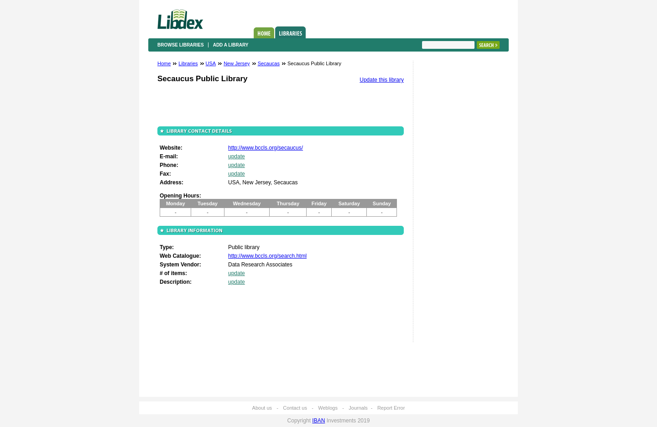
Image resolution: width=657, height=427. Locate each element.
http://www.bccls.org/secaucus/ (265, 148)
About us (262, 408)
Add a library (231, 44)
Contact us (295, 408)
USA (211, 63)
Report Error (391, 408)
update (236, 156)
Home (264, 32)
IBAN (318, 420)
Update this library (382, 80)
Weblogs (328, 408)
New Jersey (237, 63)
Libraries (290, 32)
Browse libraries (180, 44)
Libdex (180, 19)
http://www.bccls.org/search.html (267, 256)
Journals (358, 408)
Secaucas (269, 63)
